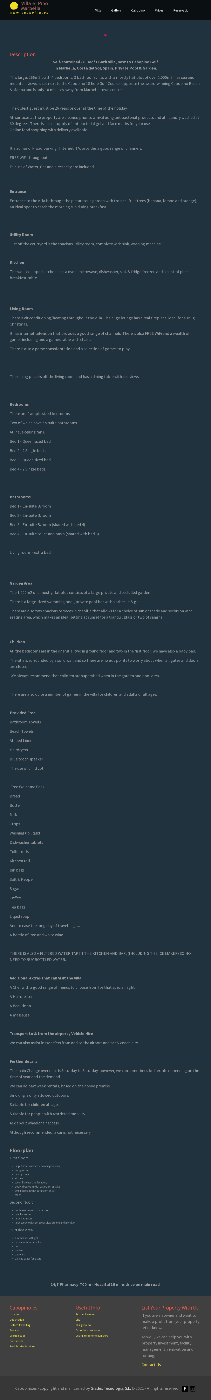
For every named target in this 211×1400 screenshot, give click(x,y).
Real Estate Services (22, 1346)
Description (23, 54)
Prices (159, 10)
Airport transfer (85, 1314)
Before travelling (20, 1325)
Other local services (88, 1330)
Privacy (14, 1330)
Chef (78, 1319)
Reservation (181, 10)
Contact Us (16, 1341)
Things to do (83, 1325)
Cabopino (138, 10)
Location (15, 1314)
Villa (98, 10)
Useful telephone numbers (92, 1335)
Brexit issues (18, 1335)
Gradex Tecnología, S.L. (111, 1388)
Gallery (116, 10)
